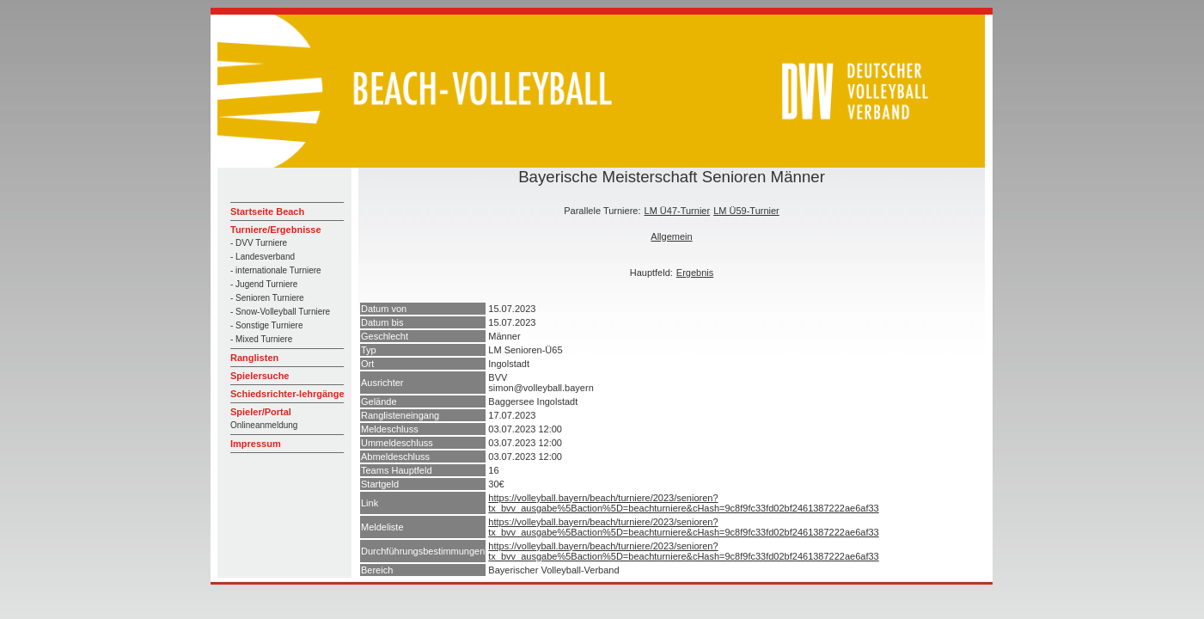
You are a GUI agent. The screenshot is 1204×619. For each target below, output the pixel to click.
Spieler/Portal (260, 412)
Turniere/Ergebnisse (275, 229)
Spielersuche (259, 376)
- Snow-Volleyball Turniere (280, 311)
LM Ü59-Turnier (746, 210)
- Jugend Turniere (263, 284)
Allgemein (671, 236)
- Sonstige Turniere (266, 325)
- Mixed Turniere (261, 339)
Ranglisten (254, 357)
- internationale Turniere (275, 270)
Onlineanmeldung (263, 425)
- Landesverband (262, 256)
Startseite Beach (267, 211)
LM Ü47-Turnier (678, 210)
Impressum (255, 443)
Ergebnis (694, 272)
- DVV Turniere (258, 243)
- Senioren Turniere (267, 298)
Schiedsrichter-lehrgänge (287, 394)
